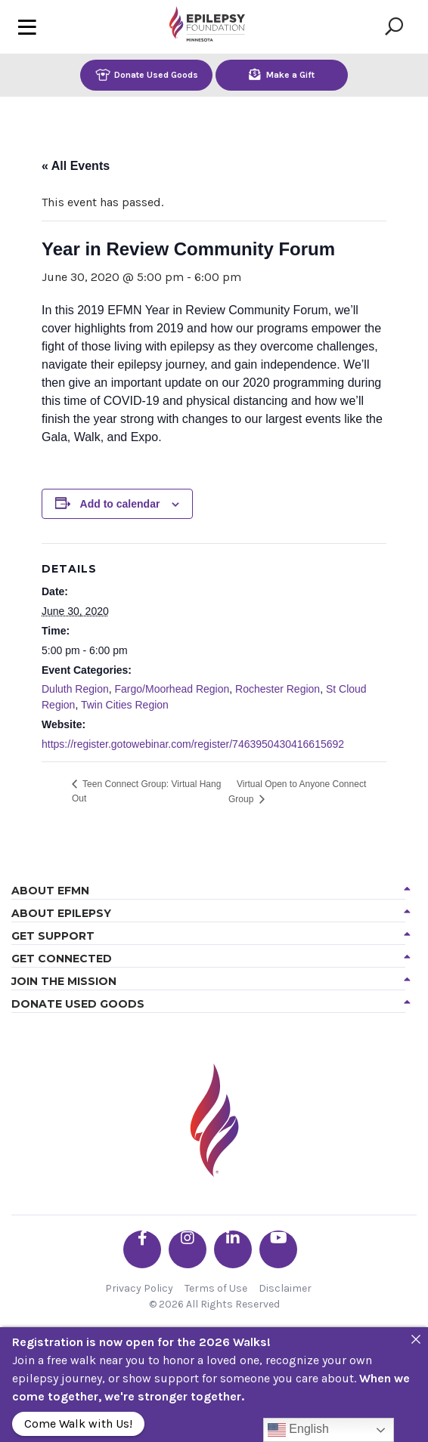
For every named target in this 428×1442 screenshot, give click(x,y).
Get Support (53, 936)
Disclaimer (285, 1288)
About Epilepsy (61, 913)
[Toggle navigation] (27, 27)
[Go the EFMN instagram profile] (187, 1249)
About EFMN (50, 890)
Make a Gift (282, 74)
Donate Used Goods (146, 74)
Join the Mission (63, 981)
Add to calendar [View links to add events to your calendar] (120, 504)
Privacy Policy (139, 1288)
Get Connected (61, 958)
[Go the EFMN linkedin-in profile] (233, 1249)
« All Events (76, 165)
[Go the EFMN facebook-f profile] (142, 1249)
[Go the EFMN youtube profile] (278, 1249)
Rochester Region (277, 689)
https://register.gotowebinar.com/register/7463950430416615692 (193, 744)
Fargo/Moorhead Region (172, 689)
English (298, 1430)
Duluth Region (75, 689)
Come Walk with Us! (78, 1423)
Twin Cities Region (125, 705)
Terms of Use (216, 1288)
